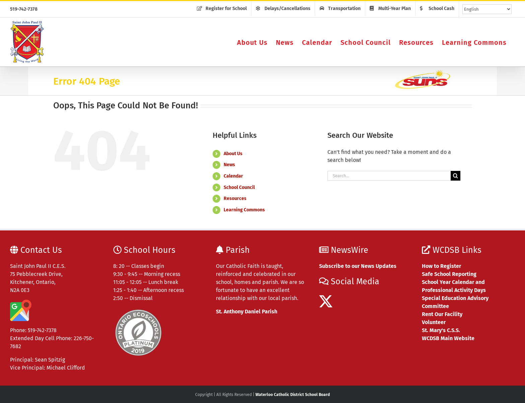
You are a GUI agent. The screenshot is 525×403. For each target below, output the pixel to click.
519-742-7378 (24, 9)
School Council (239, 187)
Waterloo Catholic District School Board (292, 394)
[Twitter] (325, 301)
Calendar (233, 176)
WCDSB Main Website (448, 338)
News (229, 165)
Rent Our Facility (442, 314)
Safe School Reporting (449, 274)
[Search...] (389, 176)
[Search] (455, 176)
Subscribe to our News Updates (357, 266)
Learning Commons (244, 210)
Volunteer (434, 322)
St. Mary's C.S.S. (441, 330)
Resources (235, 198)
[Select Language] (487, 9)
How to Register (441, 266)
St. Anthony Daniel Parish (246, 311)
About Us (233, 154)
